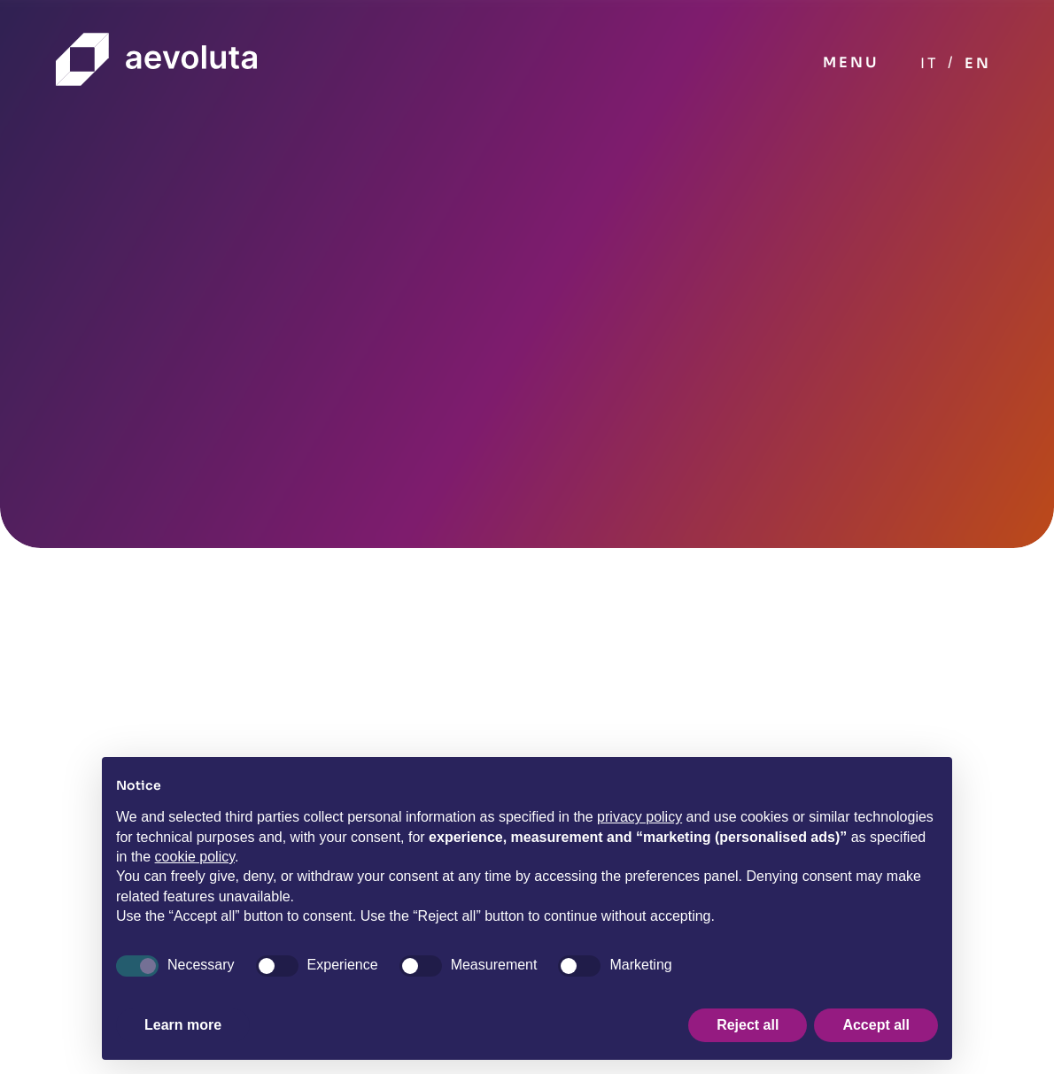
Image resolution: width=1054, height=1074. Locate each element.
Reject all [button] (748, 1024)
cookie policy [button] (195, 856)
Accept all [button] (876, 1024)
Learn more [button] (182, 1024)
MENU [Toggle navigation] (851, 62)
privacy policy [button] (639, 816)
